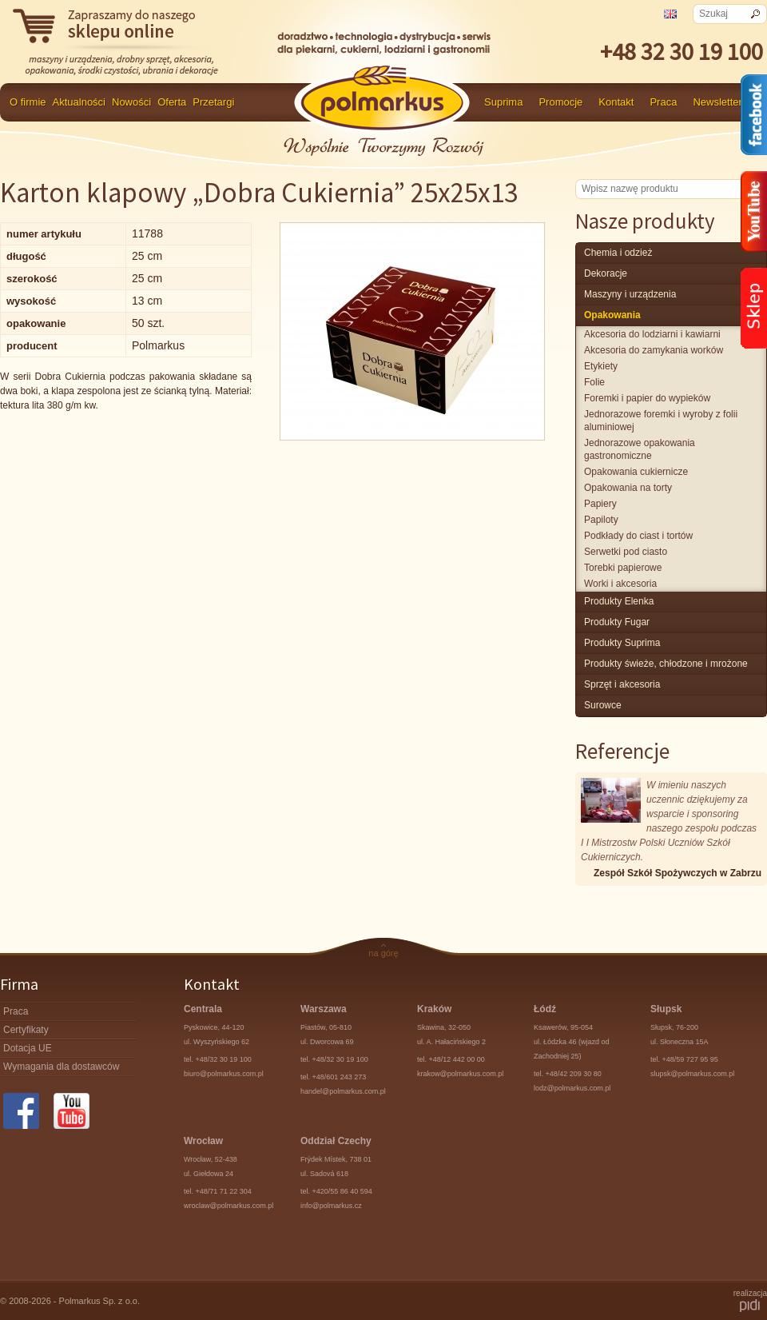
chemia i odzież (618, 252)
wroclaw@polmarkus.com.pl (228, 1206)
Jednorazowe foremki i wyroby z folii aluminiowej (660, 421)
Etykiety (601, 366)
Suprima (503, 102)
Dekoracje (605, 273)
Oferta (171, 102)
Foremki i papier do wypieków (647, 398)
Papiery (600, 503)
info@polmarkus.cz (331, 1206)
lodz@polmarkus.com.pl (572, 1088)
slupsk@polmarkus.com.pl (692, 1074)
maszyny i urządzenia (630, 294)
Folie (594, 382)
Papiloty (601, 519)
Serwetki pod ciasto (625, 551)
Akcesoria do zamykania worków (653, 350)
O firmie (28, 102)
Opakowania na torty (628, 487)
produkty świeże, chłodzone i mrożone (666, 663)
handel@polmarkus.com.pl (343, 1091)
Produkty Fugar (617, 622)
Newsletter (717, 102)
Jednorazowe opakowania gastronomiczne (639, 449)
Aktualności (79, 102)
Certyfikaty (26, 1029)
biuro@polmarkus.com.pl (224, 1074)
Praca (663, 102)
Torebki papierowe (623, 567)
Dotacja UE (27, 1048)
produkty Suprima (622, 642)
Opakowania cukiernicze (636, 471)
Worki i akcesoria (620, 583)
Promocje (560, 102)
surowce (603, 705)
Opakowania (612, 315)
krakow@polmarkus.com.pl (460, 1074)
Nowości (131, 102)
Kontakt (616, 102)
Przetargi (213, 102)
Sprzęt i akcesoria (622, 684)
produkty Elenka (619, 601)
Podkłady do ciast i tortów (638, 535)
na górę (383, 953)
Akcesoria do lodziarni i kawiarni (652, 334)
